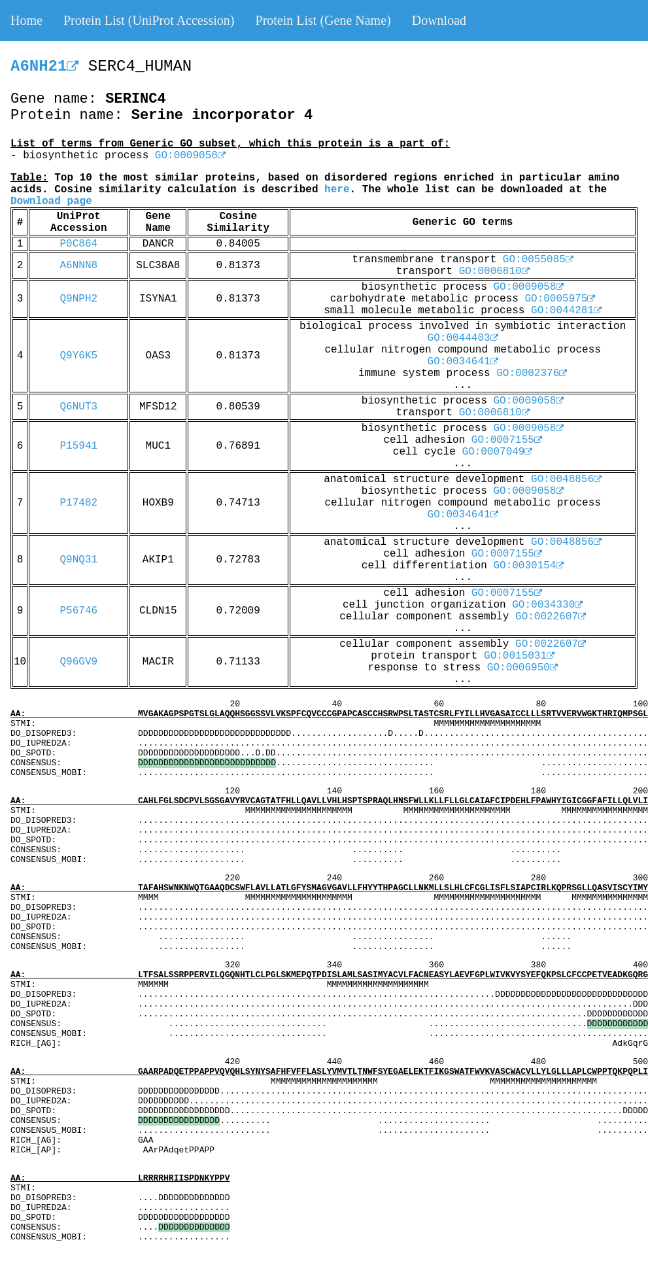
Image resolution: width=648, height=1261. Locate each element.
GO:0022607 (550, 617)
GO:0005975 (559, 299)
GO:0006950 (522, 668)
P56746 (79, 611)
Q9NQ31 (79, 560)
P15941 (79, 446)
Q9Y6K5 (79, 356)
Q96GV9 (79, 662)
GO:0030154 (528, 566)
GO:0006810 (494, 271)
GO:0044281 (566, 311)
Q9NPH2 (79, 299)
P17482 (79, 503)
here (336, 190)
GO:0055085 (538, 260)
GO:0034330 (547, 605)
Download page (51, 201)
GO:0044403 (463, 338)
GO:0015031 (519, 656)
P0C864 (79, 244)
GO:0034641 (463, 362)
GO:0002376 (531, 373)
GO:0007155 (506, 440)
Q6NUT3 (79, 407)
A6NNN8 (79, 265)
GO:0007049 (497, 452)
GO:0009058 (190, 156)
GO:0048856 (566, 479)
